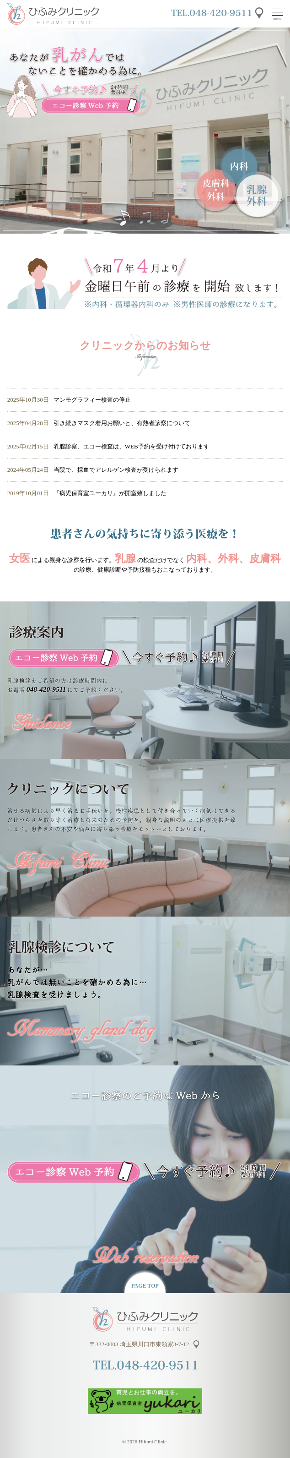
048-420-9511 (46, 689)
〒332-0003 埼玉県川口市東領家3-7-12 (139, 1344)
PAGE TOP (145, 1286)
